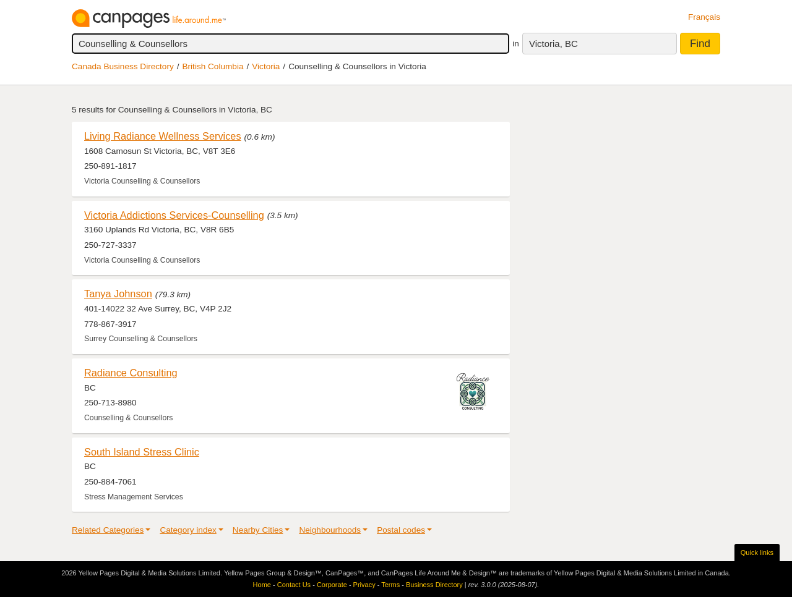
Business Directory (434, 584)
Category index (188, 530)
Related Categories (108, 530)
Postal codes (401, 530)
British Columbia (213, 66)
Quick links (757, 552)
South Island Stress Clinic (141, 451)
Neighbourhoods (330, 530)
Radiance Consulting (131, 372)
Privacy (364, 584)
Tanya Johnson (118, 293)
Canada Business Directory (123, 66)
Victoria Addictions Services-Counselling (174, 215)
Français (704, 17)
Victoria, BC (553, 43)
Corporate (332, 584)
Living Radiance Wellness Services (162, 136)
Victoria (266, 66)
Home (262, 584)
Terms (390, 584)
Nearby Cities (258, 530)
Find (700, 43)
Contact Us (294, 584)
